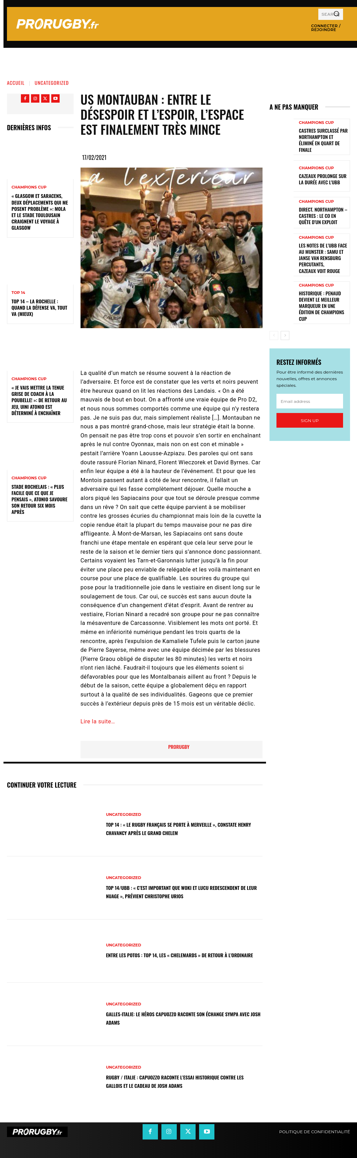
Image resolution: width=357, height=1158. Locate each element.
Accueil (16, 82)
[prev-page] (273, 311)
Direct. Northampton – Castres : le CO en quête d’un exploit (320, 210)
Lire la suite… (98, 721)
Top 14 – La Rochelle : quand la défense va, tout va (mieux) (39, 307)
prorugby (178, 746)
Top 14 (18, 293)
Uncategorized (52, 82)
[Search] (336, 14)
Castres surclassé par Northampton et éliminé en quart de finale (323, 137)
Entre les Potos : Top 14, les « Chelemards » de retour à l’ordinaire (181, 954)
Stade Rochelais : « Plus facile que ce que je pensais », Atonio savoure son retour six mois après (39, 499)
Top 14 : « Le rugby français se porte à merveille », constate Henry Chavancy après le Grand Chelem (177, 828)
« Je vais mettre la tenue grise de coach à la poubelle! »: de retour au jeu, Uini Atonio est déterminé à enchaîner (39, 400)
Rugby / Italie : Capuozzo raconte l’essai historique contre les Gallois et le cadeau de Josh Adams (179, 1081)
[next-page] (285, 311)
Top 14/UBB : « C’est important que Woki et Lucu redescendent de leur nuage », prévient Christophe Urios (178, 891)
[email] (309, 377)
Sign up (310, 396)
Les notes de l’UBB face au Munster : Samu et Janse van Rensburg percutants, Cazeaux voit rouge (323, 248)
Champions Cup (29, 187)
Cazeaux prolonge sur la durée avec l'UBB (321, 174)
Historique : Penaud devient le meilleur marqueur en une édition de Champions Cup (321, 286)
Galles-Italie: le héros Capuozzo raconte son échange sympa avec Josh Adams (182, 1017)
